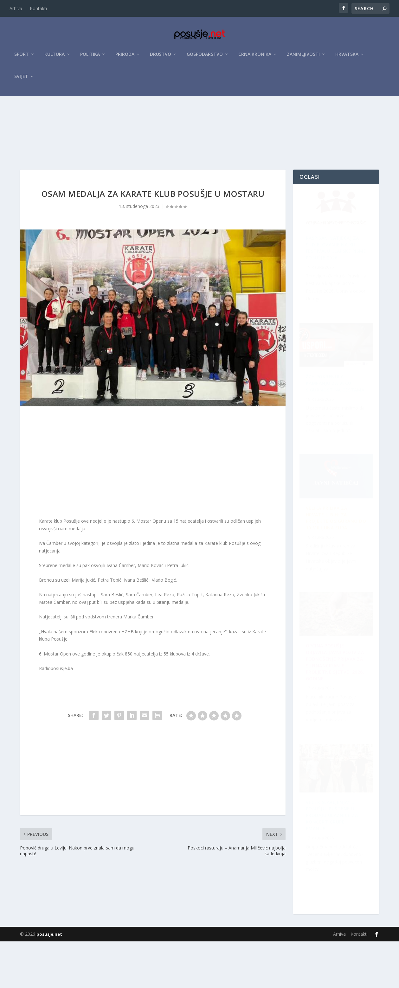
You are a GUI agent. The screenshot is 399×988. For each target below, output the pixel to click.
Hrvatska (346, 57)
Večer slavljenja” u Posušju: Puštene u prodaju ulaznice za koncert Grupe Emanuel (332, 576)
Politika (90, 57)
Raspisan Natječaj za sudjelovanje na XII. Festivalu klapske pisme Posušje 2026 (332, 289)
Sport (21, 57)
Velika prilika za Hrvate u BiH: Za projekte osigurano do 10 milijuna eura (332, 433)
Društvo (160, 57)
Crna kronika (254, 57)
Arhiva (16, 8)
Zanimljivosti (303, 57)
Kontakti (38, 8)
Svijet (21, 79)
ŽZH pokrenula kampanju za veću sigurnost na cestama (332, 716)
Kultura (54, 57)
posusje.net (49, 981)
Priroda (124, 57)
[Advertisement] (200, 146)
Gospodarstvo (205, 57)
